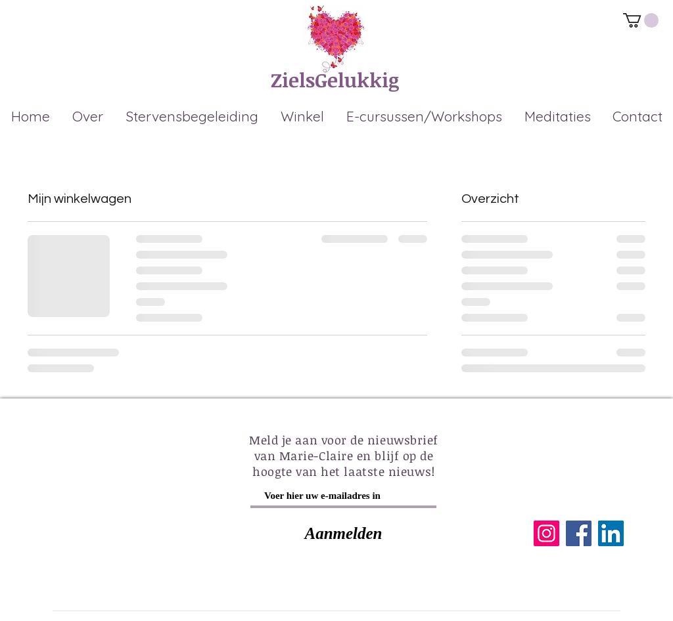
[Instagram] (546, 533)
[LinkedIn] (611, 533)
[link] (641, 20)
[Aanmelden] (343, 533)
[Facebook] (579, 533)
